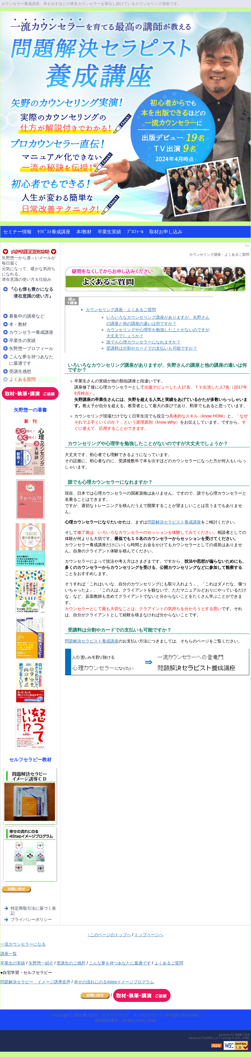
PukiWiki (207, 1038)
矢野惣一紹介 (41, 963)
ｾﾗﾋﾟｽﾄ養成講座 (53, 231)
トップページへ (148, 934)
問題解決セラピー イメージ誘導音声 (35, 982)
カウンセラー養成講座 (31, 332)
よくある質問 (22, 379)
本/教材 (84, 231)
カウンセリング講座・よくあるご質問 (121, 309)
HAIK (238, 1034)
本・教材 (18, 324)
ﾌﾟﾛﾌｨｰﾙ (135, 231)
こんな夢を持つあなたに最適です (31, 360)
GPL (238, 1038)
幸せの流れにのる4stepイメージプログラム (114, 982)
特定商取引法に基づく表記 (33, 911)
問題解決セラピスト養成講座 (174, 522)
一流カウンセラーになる (23, 944)
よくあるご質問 (168, 963)
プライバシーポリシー (31, 919)
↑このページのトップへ (109, 934)
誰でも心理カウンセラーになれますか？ (143, 342)
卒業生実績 (109, 231)
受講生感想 (20, 371)
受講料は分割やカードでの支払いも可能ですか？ (151, 348)
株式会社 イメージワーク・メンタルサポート (123, 1015)
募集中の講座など (26, 315)
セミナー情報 (17, 231)
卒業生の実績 (22, 340)
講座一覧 (8, 953)
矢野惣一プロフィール (31, 348)
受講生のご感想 (71, 963)
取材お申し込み (165, 231)
